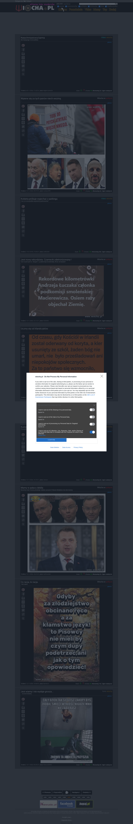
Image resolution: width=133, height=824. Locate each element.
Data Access (66, 447)
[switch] (92, 409)
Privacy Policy (78, 447)
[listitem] (66, 405)
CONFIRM (51, 440)
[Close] (102, 377)
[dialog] (66, 412)
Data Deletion (54, 447)
